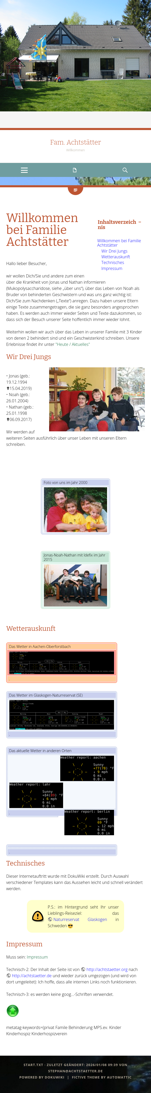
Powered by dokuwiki (42, 1077)
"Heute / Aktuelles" (72, 344)
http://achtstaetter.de (31, 975)
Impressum (111, 268)
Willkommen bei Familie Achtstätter (119, 243)
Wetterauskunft (115, 257)
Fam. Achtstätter (75, 142)
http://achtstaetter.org (106, 969)
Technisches (112, 262)
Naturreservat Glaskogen (80, 919)
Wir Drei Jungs (114, 251)
